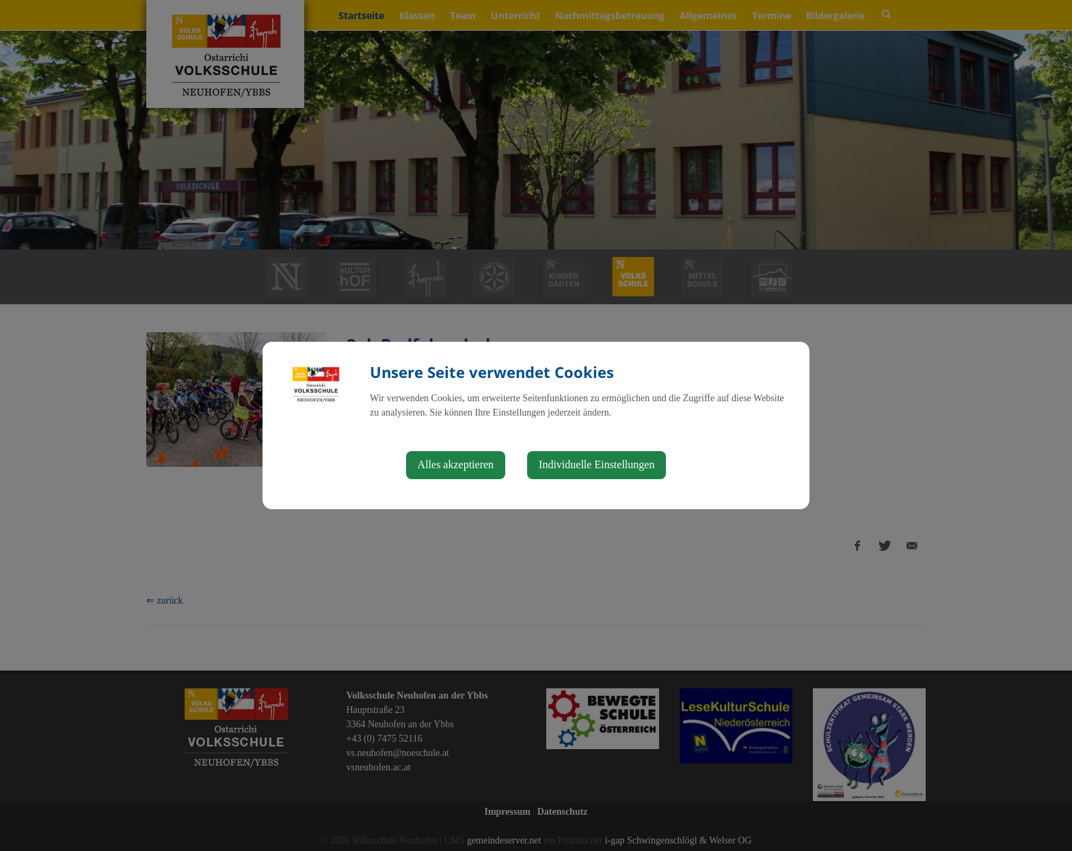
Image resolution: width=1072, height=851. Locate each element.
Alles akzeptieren (456, 464)
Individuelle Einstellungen (596, 464)
